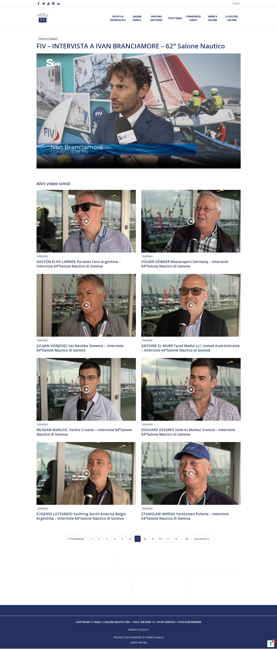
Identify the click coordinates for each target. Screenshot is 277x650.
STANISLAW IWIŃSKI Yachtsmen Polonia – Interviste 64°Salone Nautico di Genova (186, 517)
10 (160, 540)
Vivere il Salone (212, 18)
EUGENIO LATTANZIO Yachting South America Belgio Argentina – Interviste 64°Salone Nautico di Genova (82, 517)
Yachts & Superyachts (118, 18)
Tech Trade (175, 18)
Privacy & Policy (138, 631)
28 (186, 540)
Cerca (236, 3)
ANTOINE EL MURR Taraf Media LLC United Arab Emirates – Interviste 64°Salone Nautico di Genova (185, 348)
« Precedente (75, 540)
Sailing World (137, 18)
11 (168, 540)
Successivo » (202, 540)
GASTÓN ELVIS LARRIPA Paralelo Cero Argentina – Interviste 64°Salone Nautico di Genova (79, 264)
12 (175, 540)
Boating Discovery (156, 18)
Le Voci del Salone (231, 18)
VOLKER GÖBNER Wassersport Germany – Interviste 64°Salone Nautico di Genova (186, 264)
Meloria (143, 643)
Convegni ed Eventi (193, 18)
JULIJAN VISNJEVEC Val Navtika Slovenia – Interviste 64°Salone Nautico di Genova (81, 348)
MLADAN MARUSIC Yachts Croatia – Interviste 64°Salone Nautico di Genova (85, 433)
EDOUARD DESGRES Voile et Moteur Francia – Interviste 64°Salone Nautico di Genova (189, 433)
